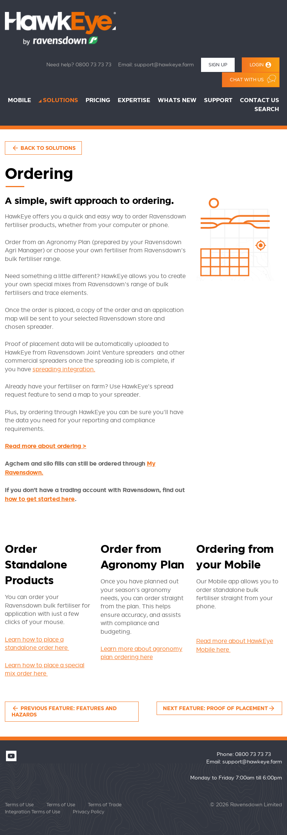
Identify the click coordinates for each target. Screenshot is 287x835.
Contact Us (259, 100)
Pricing (98, 100)
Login (261, 65)
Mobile (19, 100)
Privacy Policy (88, 812)
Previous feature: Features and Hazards (64, 711)
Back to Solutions (43, 148)
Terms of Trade (104, 805)
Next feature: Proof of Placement (219, 708)
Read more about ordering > (45, 446)
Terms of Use (19, 805)
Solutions (60, 100)
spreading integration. (64, 369)
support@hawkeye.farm (164, 65)
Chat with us (253, 79)
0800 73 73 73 (93, 65)
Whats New (177, 100)
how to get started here (40, 499)
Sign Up (218, 65)
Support (218, 100)
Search (266, 109)
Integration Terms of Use (32, 812)
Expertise (134, 100)
